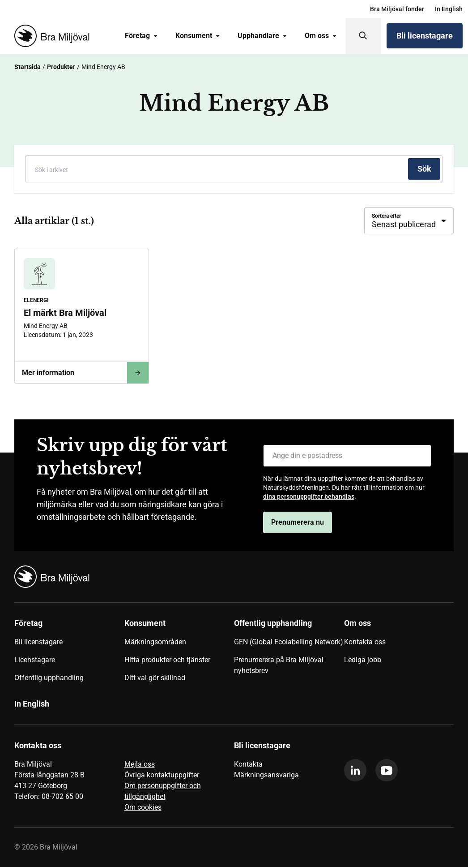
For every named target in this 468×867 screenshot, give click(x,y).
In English (449, 9)
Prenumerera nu (297, 522)
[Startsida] (50, 36)
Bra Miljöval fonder (397, 9)
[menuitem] (397, 9)
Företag (141, 35)
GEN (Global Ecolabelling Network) (288, 642)
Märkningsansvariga (266, 775)
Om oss (320, 35)
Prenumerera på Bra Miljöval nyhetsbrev (278, 665)
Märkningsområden (155, 642)
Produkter (61, 66)
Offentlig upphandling (49, 677)
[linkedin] (355, 770)
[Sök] (363, 36)
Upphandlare (262, 35)
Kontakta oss (365, 642)
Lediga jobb (362, 660)
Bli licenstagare (424, 35)
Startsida (27, 66)
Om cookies (143, 807)
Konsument (197, 35)
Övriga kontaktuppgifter (161, 775)
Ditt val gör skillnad (154, 677)
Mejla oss (139, 764)
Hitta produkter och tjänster (167, 660)
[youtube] (386, 770)
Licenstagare (34, 660)
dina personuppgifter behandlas (308, 496)
